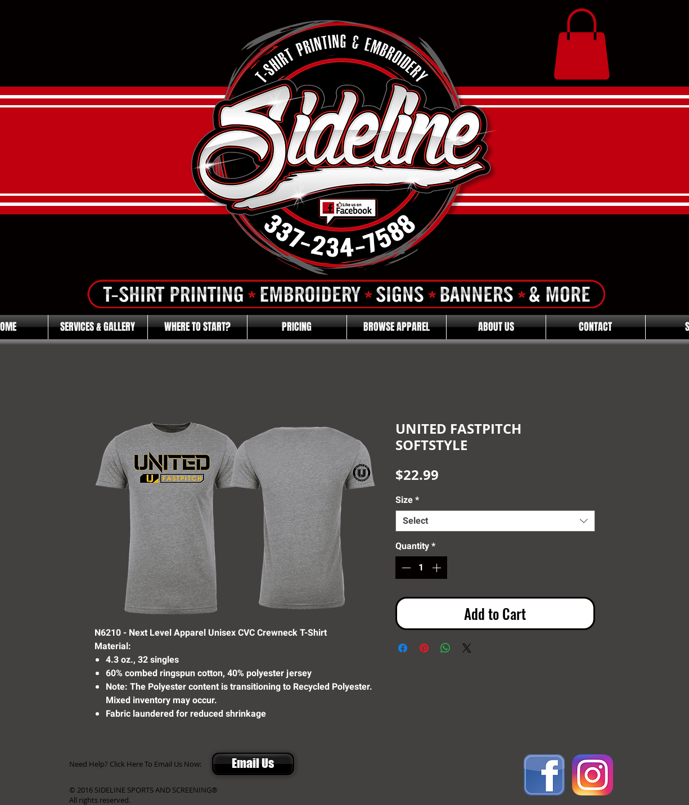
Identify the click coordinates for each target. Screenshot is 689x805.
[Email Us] (253, 764)
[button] (581, 44)
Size (407, 500)
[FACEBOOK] (544, 774)
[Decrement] (405, 567)
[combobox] (495, 521)
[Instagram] (592, 774)
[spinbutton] (421, 567)
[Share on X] (467, 648)
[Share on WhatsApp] (445, 648)
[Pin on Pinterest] (424, 648)
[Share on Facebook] (402, 648)
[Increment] (437, 567)
